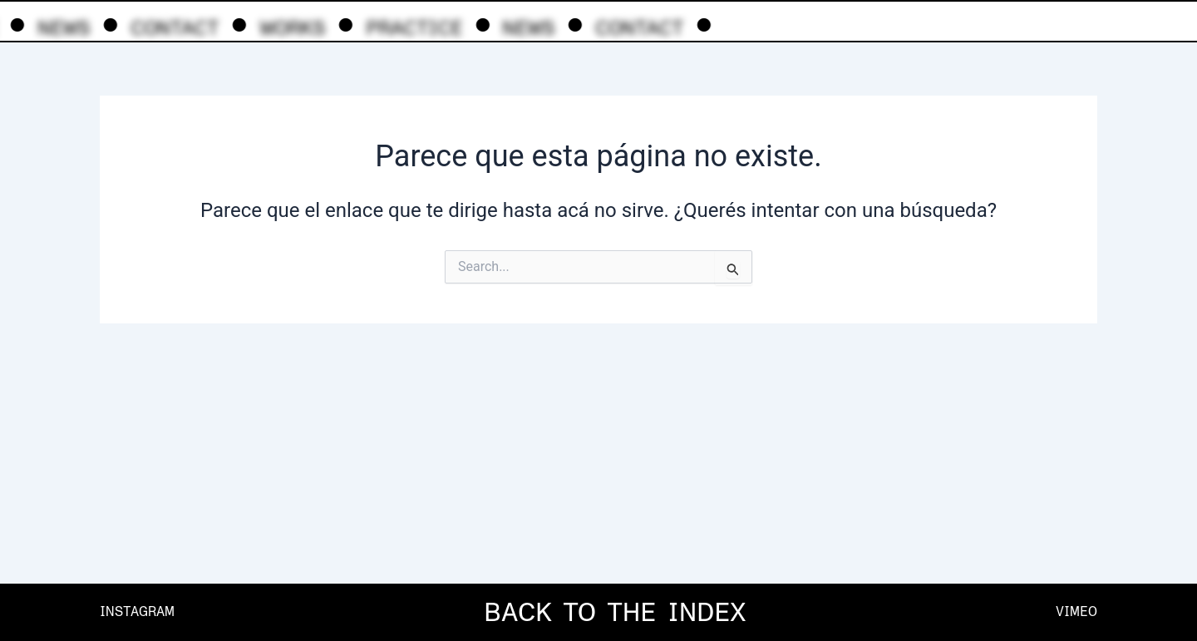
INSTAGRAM (137, 611)
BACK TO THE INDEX (615, 612)
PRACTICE (411, 28)
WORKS (290, 28)
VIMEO (1076, 611)
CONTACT (172, 28)
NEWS (61, 28)
